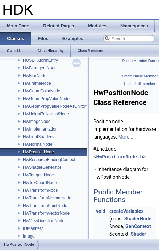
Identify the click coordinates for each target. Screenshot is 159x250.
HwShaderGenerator (42, 167)
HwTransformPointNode (45, 205)
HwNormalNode (38, 144)
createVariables (126, 211)
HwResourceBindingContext (49, 159)
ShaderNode (137, 219)
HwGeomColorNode (41, 91)
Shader (138, 234)
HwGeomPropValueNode (46, 98)
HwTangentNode (38, 175)
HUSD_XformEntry (40, 60)
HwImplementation (40, 129)
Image (28, 236)
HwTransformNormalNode (47, 197)
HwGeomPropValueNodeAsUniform (56, 106)
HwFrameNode (37, 83)
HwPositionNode (38, 152)
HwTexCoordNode (40, 182)
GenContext (138, 226)
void (100, 211)
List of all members (141, 84)
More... (125, 137)
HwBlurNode (34, 75)
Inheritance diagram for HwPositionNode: (120, 173)
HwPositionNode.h (119, 156)
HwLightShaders (38, 136)
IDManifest (33, 228)
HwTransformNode (40, 190)
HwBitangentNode (40, 68)
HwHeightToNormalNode (46, 113)
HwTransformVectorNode (46, 213)
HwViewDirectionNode (43, 220)
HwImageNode (36, 121)
